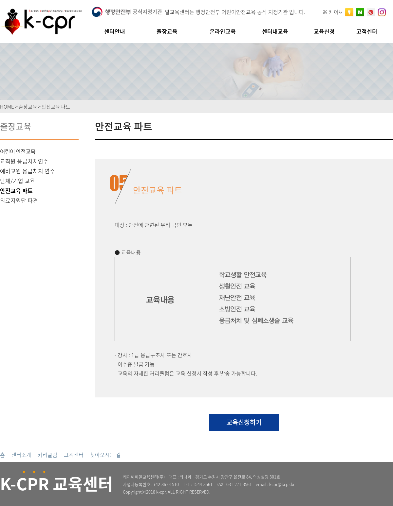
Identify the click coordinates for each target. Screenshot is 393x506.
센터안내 (114, 31)
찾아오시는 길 (105, 455)
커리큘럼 (47, 455)
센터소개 (21, 455)
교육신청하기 (244, 422)
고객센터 (74, 455)
